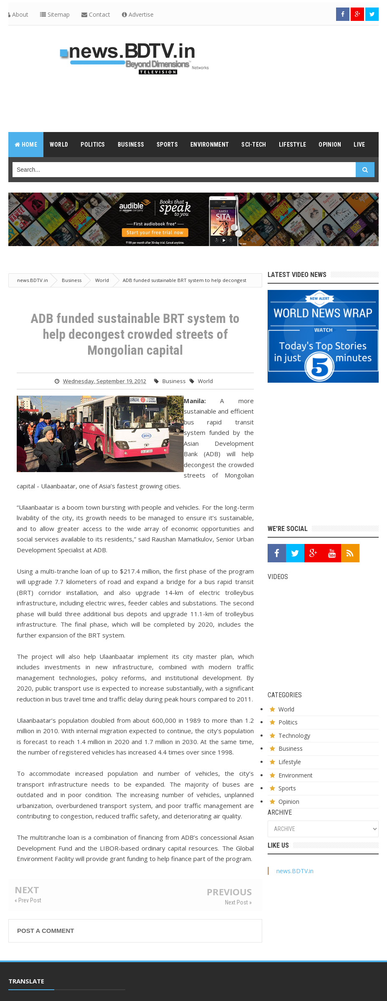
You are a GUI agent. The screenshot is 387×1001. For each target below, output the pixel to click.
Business (174, 381)
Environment (295, 775)
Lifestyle (289, 762)
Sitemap (55, 14)
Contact (95, 14)
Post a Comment (45, 930)
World (205, 381)
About (17, 14)
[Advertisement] (194, 103)
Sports (287, 788)
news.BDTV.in (295, 871)
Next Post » (238, 902)
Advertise (138, 14)
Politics (288, 722)
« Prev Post (28, 900)
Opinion (288, 801)
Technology (294, 735)
